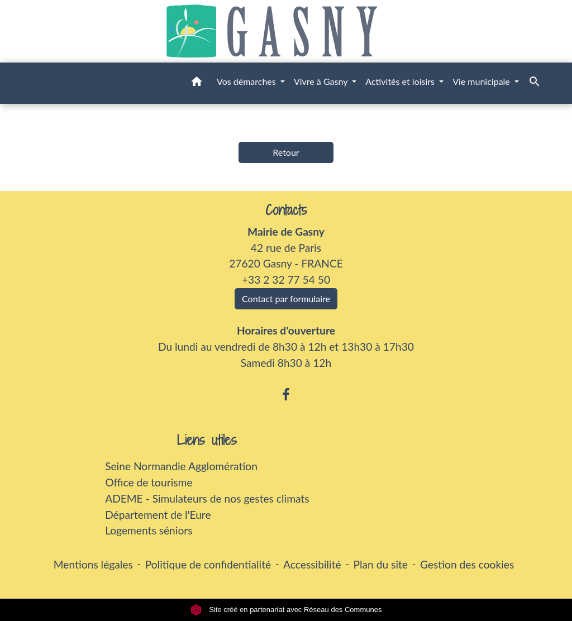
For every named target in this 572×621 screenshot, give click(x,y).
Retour (286, 152)
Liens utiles (207, 440)
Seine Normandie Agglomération (181, 466)
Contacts (286, 210)
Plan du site (381, 564)
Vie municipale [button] (482, 81)
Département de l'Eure (158, 514)
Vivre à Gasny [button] (322, 81)
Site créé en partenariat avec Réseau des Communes (286, 609)
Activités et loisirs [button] (401, 81)
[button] (196, 83)
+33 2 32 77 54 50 (286, 279)
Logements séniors (148, 530)
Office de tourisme (148, 482)
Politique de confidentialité (208, 564)
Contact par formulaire (286, 298)
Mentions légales (93, 564)
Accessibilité (312, 564)
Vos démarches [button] (247, 81)
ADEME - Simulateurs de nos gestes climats (207, 498)
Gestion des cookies (467, 564)
